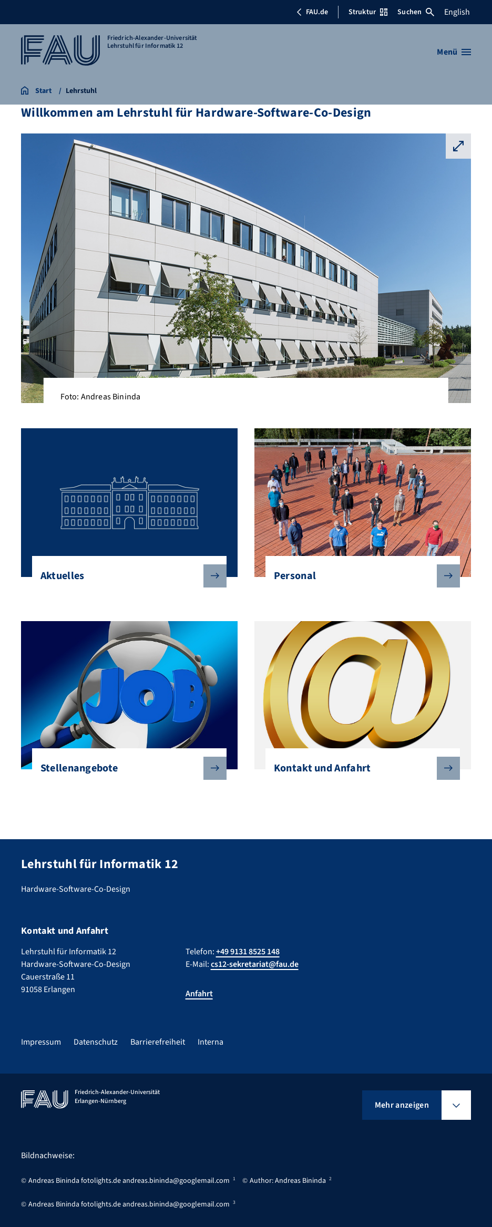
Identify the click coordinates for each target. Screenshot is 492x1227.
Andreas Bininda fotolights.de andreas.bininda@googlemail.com (129, 1181)
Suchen (415, 12)
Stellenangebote (125, 768)
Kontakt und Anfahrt (359, 768)
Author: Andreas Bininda (288, 1181)
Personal (359, 575)
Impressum (41, 1042)
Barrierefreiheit (157, 1042)
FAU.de (312, 12)
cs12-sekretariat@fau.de (255, 964)
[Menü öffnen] (454, 52)
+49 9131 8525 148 (248, 951)
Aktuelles (125, 575)
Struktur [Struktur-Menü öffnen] (367, 12)
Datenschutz (96, 1042)
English (457, 12)
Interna (210, 1042)
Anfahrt (199, 993)
